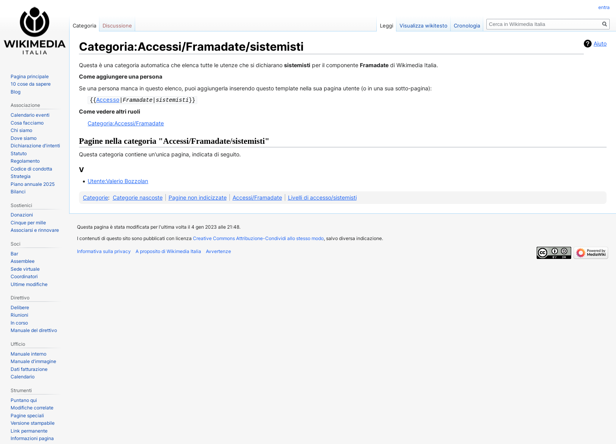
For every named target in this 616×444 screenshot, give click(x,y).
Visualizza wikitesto (423, 25)
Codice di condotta (31, 169)
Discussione (117, 25)
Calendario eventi (30, 115)
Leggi (386, 25)
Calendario (23, 377)
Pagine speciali (27, 415)
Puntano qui (24, 400)
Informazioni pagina (32, 438)
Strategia (21, 176)
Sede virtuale (25, 269)
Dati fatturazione (29, 369)
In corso (19, 323)
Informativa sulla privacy (104, 251)
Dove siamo (24, 138)
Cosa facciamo (27, 123)
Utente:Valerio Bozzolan (118, 180)
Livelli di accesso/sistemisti (322, 197)
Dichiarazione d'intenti (35, 146)
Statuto (19, 153)
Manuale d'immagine (33, 361)
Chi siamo (21, 130)
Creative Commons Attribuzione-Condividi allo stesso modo (258, 238)
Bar (14, 254)
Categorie (95, 197)
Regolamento (25, 161)
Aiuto (600, 43)
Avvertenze (218, 251)
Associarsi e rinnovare (35, 230)
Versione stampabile (33, 423)
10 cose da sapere (31, 84)
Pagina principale (30, 76)
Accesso (107, 99)
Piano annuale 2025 (33, 184)
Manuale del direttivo (34, 330)
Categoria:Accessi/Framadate (126, 122)
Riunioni (19, 315)
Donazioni (22, 215)
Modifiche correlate (32, 408)
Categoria (84, 25)
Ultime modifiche (29, 284)
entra (604, 7)
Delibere (20, 307)
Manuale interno (28, 354)
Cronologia (467, 25)
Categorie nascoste (138, 197)
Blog (15, 92)
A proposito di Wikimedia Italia (168, 251)
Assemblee (23, 261)
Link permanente (29, 431)
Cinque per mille (28, 223)
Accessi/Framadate (257, 197)
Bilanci (18, 191)
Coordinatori (24, 276)
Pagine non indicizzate (198, 197)
